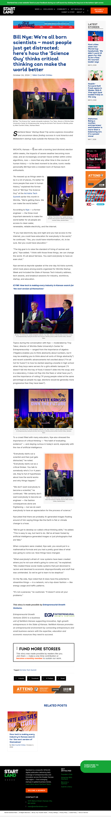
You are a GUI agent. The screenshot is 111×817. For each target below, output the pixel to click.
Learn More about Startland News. (38, 786)
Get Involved (77, 10)
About (80, 13)
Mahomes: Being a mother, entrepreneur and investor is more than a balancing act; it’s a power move (95, 129)
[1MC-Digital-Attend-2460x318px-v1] (43, 691)
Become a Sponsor (64, 784)
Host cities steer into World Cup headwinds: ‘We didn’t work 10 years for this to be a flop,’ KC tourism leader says (95, 54)
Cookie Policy (73, 814)
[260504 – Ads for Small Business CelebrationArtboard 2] (96, 192)
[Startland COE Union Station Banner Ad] (43, 26)
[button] (41, 9)
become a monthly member (29, 660)
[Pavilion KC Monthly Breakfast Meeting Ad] (96, 151)
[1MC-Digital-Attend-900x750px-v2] (96, 174)
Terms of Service (83, 814)
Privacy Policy (63, 814)
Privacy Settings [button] (53, 814)
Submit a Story (68, 13)
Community (62, 10)
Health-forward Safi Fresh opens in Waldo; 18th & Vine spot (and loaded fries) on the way (95, 91)
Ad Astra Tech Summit (28, 671)
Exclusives (48, 10)
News (37, 10)
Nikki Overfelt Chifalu (42, 76)
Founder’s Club (66, 776)
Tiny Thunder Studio (41, 814)
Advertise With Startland (66, 779)
